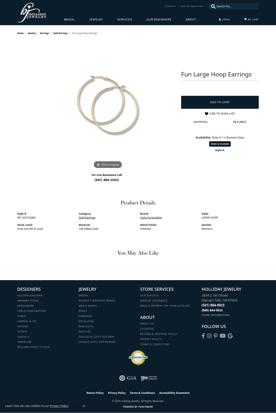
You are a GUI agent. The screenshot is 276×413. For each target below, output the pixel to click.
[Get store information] (215, 315)
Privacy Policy (151, 339)
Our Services (149, 295)
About (191, 19)
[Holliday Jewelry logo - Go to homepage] (40, 12)
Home (20, 33)
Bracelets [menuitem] (86, 326)
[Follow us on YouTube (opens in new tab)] (223, 335)
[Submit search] (212, 6)
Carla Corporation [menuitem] (31, 310)
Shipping (200, 122)
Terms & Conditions (155, 344)
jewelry (32, 33)
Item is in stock (220, 143)
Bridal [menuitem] (83, 295)
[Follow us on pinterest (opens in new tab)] (216, 335)
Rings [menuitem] (83, 310)
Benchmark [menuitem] (25, 305)
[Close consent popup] (84, 406)
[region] (107, 105)
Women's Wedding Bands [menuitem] (97, 300)
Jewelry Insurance (154, 300)
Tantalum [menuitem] (24, 341)
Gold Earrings (60, 33)
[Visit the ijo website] (149, 378)
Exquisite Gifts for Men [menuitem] (96, 336)
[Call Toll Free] (212, 310)
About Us (147, 323)
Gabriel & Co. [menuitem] (27, 321)
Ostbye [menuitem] (22, 331)
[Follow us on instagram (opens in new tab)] (209, 335)
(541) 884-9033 (106, 179)
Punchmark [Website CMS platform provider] (146, 406)
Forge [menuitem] (21, 316)
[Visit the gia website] (127, 378)
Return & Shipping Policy (159, 333)
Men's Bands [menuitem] (88, 305)
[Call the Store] (213, 305)
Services (124, 19)
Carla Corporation (151, 217)
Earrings (44, 33)
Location (147, 328)
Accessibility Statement (174, 393)
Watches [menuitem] (85, 331)
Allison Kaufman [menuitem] (30, 295)
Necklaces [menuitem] (86, 321)
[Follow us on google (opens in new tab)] (230, 335)
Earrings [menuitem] (85, 316)
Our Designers (159, 19)
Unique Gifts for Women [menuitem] (97, 341)
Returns (239, 122)
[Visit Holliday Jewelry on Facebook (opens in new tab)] (203, 335)
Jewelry (96, 19)
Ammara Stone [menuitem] (28, 300)
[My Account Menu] (224, 19)
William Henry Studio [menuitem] (33, 347)
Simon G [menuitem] (23, 336)
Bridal (69, 19)
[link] (171, 6)
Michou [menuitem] (22, 326)
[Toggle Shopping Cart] (251, 19)
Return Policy (95, 393)
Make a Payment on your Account (165, 305)
